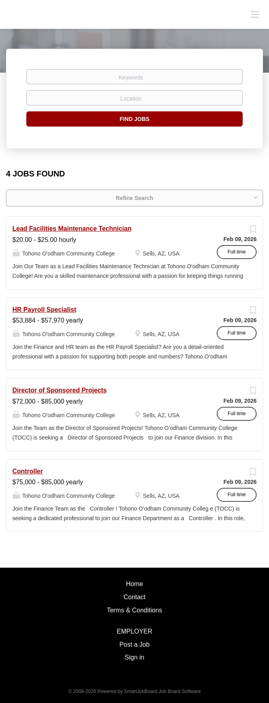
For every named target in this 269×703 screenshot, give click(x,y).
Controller (27, 471)
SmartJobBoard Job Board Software (162, 691)
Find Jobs (135, 119)
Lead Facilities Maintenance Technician (71, 228)
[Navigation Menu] (255, 14)
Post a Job (134, 644)
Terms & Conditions (134, 610)
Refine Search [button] (134, 198)
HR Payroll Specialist (44, 309)
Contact (134, 597)
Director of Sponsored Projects (59, 390)
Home (134, 583)
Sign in (134, 657)
